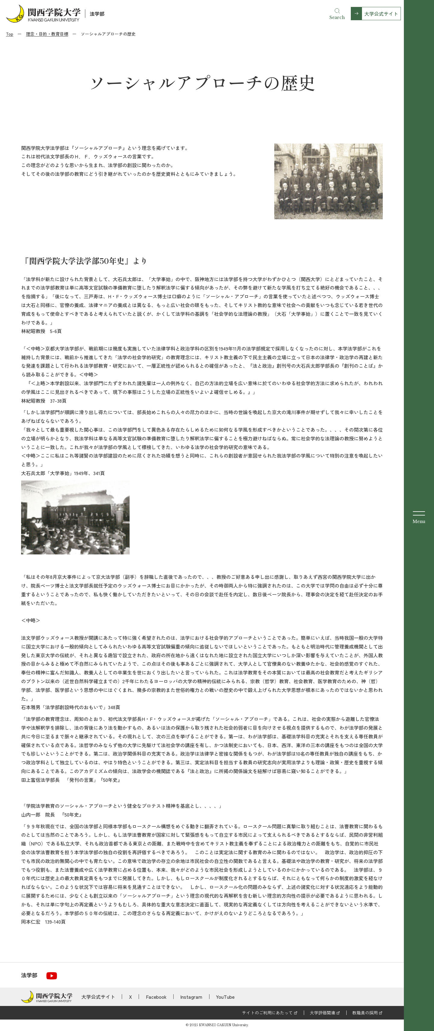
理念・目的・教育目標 (47, 34)
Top (9, 34)
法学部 (97, 13)
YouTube (225, 996)
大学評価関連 (322, 1013)
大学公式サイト (381, 13)
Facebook (156, 996)
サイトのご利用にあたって (267, 1013)
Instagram (191, 996)
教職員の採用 (365, 1013)
